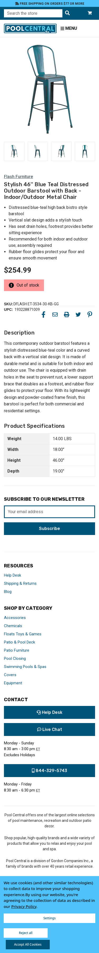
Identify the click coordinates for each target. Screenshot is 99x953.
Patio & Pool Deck (19, 642)
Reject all (26, 933)
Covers (10, 674)
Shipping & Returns (20, 583)
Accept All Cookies (27, 944)
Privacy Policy (24, 906)
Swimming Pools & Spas (25, 666)
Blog (8, 591)
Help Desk (12, 575)
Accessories (15, 617)
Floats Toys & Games (22, 634)
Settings (49, 918)
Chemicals (13, 625)
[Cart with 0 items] (90, 13)
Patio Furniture (16, 650)
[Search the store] (67, 13)
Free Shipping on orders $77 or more (49, 4)
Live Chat (49, 729)
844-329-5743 (49, 770)
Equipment (13, 683)
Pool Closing (15, 658)
